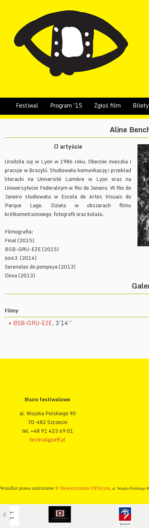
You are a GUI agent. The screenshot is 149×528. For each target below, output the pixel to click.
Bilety (141, 105)
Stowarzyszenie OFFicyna (85, 488)
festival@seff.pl (47, 439)
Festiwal (27, 105)
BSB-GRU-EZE (32, 323)
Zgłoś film (107, 105)
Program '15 (66, 105)
